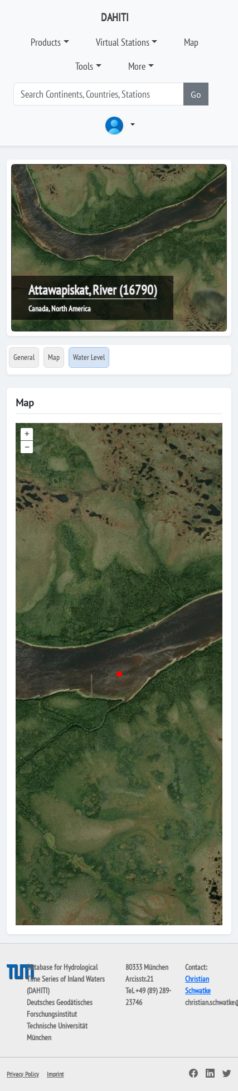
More (136, 66)
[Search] (98, 94)
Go (196, 94)
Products (46, 42)
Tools (84, 66)
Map (191, 42)
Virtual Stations (122, 42)
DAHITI (115, 17)
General (24, 357)
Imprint (55, 1074)
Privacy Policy (23, 1074)
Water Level (89, 357)
